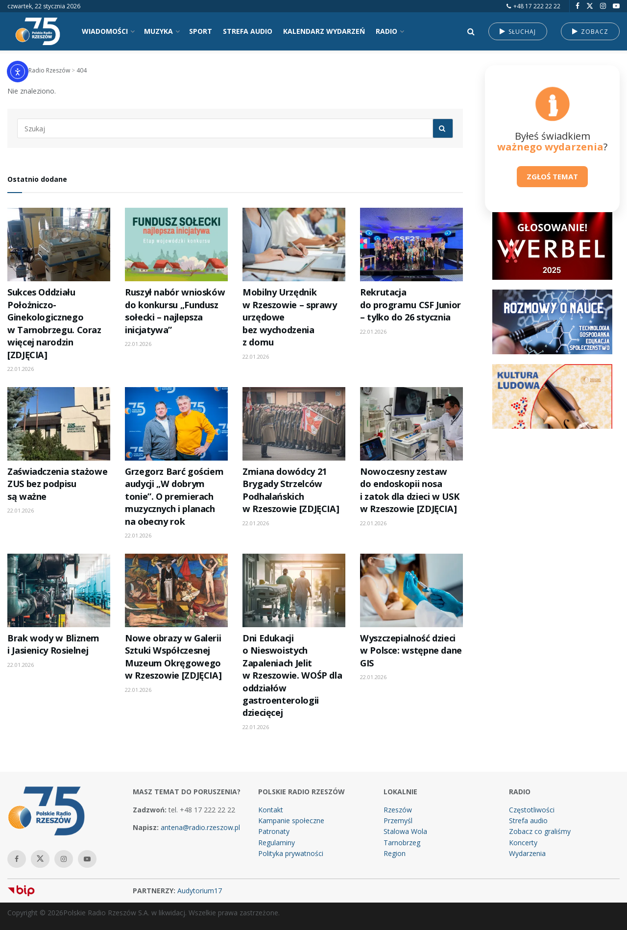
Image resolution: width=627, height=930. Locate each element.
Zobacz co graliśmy (540, 831)
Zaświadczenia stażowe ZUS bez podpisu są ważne (57, 483)
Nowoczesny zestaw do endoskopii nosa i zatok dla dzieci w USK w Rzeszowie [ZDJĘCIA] (409, 489)
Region (395, 853)
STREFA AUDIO (247, 31)
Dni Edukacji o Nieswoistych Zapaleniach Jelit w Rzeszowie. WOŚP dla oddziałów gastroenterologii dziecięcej (292, 675)
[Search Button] (471, 31)
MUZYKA (158, 31)
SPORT (200, 31)
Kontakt (270, 809)
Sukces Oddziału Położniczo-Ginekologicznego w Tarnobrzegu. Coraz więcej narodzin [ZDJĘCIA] (54, 323)
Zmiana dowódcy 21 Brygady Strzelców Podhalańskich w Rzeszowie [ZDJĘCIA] (290, 489)
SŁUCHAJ (518, 31)
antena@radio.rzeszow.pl (200, 827)
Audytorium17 (199, 890)
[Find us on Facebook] (577, 6)
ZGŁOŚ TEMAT (552, 176)
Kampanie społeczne (291, 820)
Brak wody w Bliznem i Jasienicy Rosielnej (53, 644)
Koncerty (523, 842)
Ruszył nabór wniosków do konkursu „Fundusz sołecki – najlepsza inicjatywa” (175, 310)
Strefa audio (528, 820)
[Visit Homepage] (37, 31)
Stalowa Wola (405, 831)
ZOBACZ (590, 31)
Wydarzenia (527, 853)
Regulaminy (276, 842)
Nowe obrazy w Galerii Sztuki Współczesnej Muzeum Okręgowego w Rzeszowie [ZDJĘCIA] (173, 656)
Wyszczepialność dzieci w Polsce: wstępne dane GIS (411, 650)
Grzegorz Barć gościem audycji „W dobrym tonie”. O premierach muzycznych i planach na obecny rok (174, 496)
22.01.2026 (20, 368)
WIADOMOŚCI (105, 31)
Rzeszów (398, 809)
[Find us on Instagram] (603, 6)
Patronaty (273, 831)
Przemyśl (398, 820)
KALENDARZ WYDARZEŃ (324, 31)
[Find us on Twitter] (589, 6)
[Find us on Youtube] (616, 6)
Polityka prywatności (290, 853)
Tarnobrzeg (402, 842)
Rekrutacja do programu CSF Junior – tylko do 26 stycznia (410, 304)
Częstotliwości (532, 809)
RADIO (386, 31)
